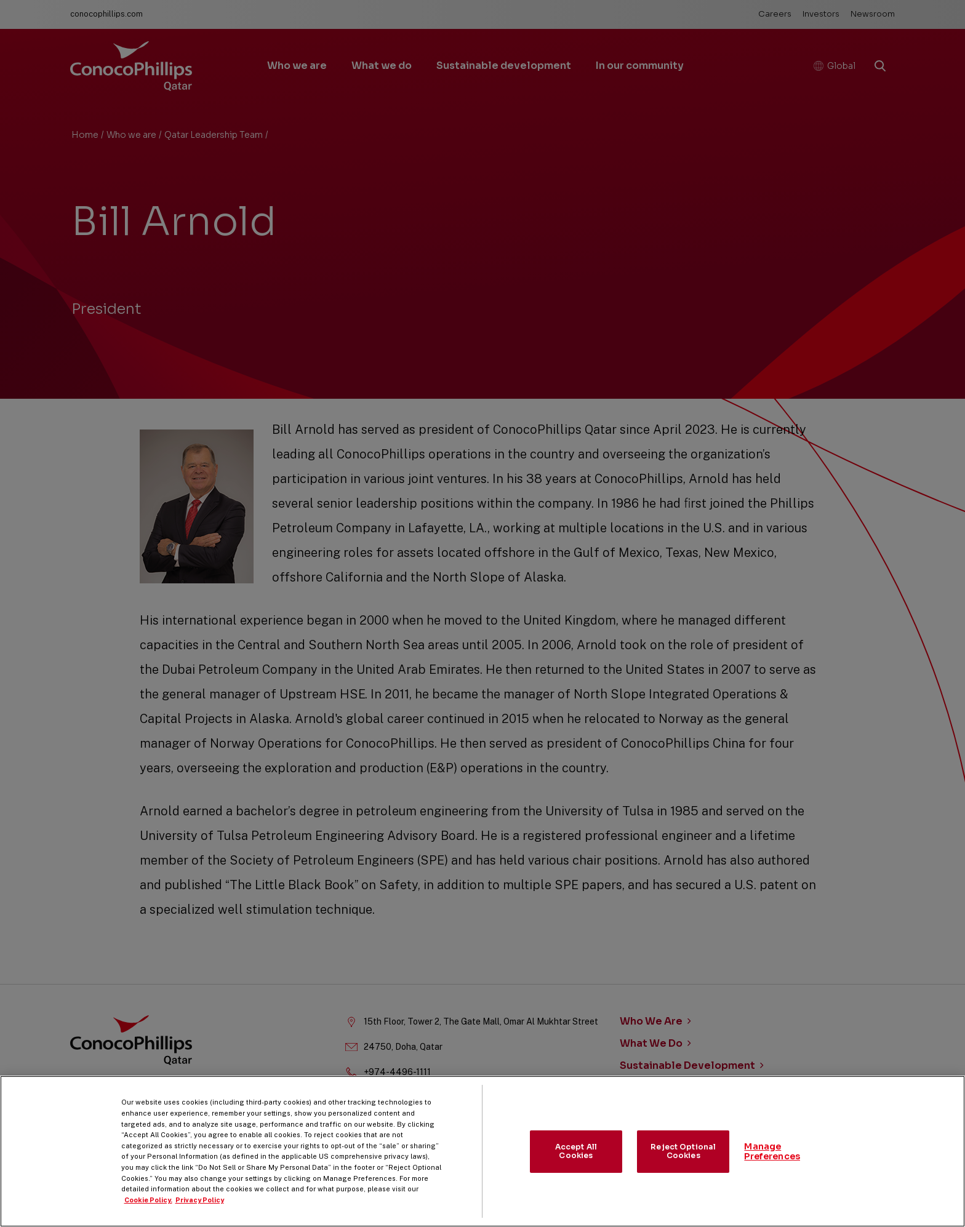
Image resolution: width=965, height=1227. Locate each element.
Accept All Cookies (576, 1167)
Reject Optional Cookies (683, 1167)
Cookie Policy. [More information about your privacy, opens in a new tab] (148, 1215)
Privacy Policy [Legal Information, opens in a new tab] (199, 1215)
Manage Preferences (772, 1167)
